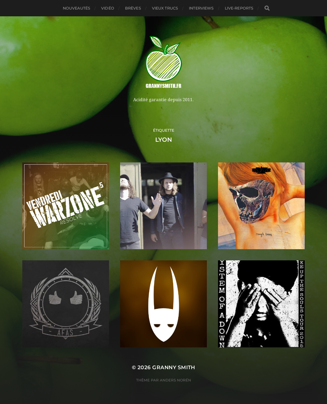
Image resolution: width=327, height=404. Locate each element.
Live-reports (239, 8)
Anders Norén (175, 380)
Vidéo (107, 8)
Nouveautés (76, 8)
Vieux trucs (165, 8)
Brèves (133, 8)
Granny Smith (173, 367)
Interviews (201, 8)
